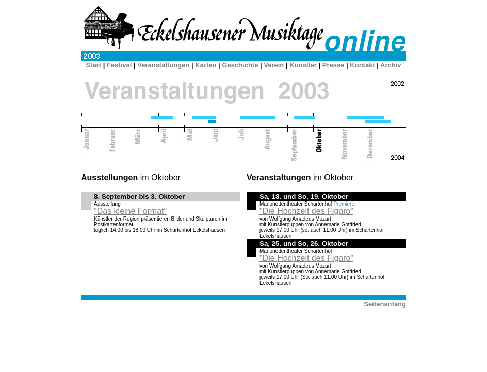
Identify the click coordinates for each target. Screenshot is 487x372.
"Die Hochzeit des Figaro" (306, 211)
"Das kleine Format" (130, 211)
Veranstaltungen (163, 65)
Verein (274, 65)
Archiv (390, 65)
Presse (333, 65)
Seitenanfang (385, 304)
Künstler (303, 65)
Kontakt (362, 65)
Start (93, 65)
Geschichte (240, 65)
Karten (205, 65)
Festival (119, 65)
